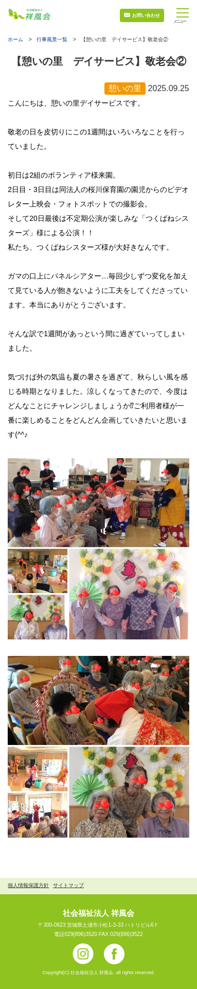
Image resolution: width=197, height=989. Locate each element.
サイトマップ (68, 885)
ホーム (15, 39)
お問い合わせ (146, 15)
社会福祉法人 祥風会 (98, 913)
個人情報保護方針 (28, 885)
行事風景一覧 (52, 39)
